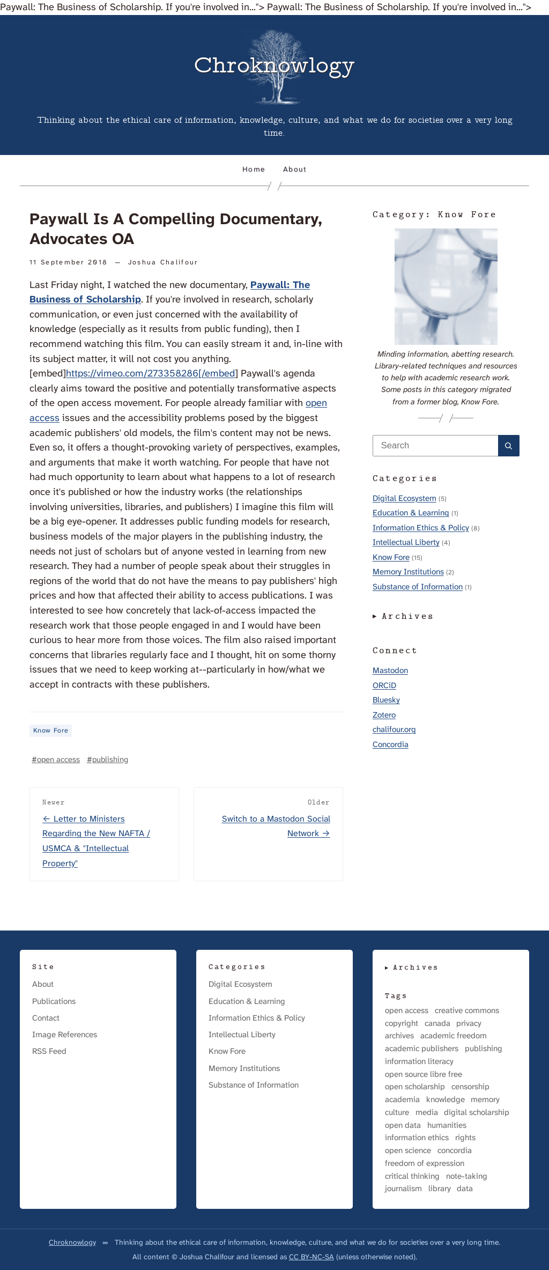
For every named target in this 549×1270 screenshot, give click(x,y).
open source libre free (423, 1074)
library (439, 1189)
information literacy (419, 1062)
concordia (454, 1151)
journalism (403, 1189)
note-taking (466, 1176)
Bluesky (386, 700)
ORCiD (384, 685)
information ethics (417, 1138)
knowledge (445, 1100)
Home (253, 169)
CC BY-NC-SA (311, 1256)
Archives (408, 616)
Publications (54, 1001)
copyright (401, 1023)
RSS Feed (49, 1051)
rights (465, 1138)
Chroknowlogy (72, 1242)
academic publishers (421, 1049)
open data (403, 1125)
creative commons (467, 1011)
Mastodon (390, 670)
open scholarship (415, 1087)
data (465, 1189)
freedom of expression (424, 1163)
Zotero (384, 715)
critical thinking (412, 1176)
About (295, 169)
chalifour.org (394, 729)
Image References (64, 1034)
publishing (483, 1049)
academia (402, 1100)
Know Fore (51, 730)
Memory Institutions (408, 571)
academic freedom (453, 1036)
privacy (468, 1023)
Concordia (391, 744)
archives (399, 1036)
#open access (56, 759)
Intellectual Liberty (406, 542)
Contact (46, 1018)
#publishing (107, 759)
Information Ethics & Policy (421, 527)
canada (437, 1023)
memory (485, 1100)
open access (406, 1011)
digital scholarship (476, 1112)
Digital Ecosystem (404, 498)
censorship (470, 1087)
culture (397, 1112)
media (427, 1112)
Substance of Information (418, 586)
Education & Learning (411, 512)
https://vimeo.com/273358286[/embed (150, 373)
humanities (446, 1125)
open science (408, 1151)
